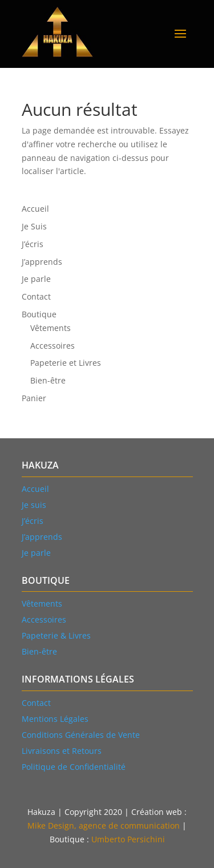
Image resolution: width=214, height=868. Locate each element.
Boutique (39, 314)
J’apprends (42, 261)
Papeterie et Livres (65, 362)
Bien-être (48, 380)
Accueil (35, 208)
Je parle (36, 278)
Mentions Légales (55, 718)
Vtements (42, 603)
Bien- (39, 651)
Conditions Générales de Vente (81, 734)
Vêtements (50, 327)
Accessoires (52, 345)
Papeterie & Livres (56, 635)
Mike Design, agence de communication (103, 825)
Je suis (34, 504)
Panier (34, 398)
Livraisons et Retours (62, 750)
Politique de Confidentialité (74, 766)
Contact (36, 296)
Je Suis (34, 226)
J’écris (32, 244)
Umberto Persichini (128, 839)
